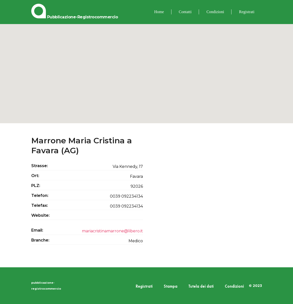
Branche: (40, 240)
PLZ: (35, 185)
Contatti (185, 12)
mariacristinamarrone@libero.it (112, 231)
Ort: (35, 175)
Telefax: (39, 205)
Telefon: (39, 195)
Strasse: (39, 165)
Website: (40, 215)
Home (159, 12)
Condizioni (215, 12)
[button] (146, 69)
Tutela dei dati (201, 286)
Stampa (170, 286)
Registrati (246, 12)
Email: (37, 230)
